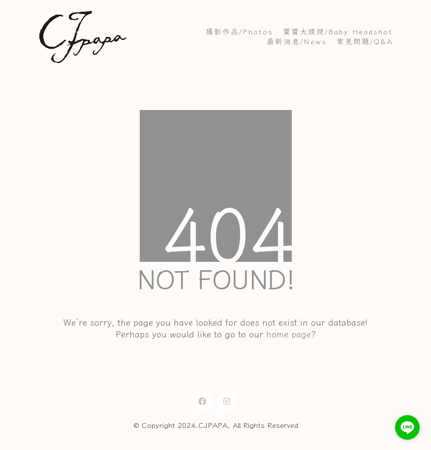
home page (288, 334)
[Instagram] (227, 401)
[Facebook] (202, 401)
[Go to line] (407, 427)
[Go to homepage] (82, 36)
